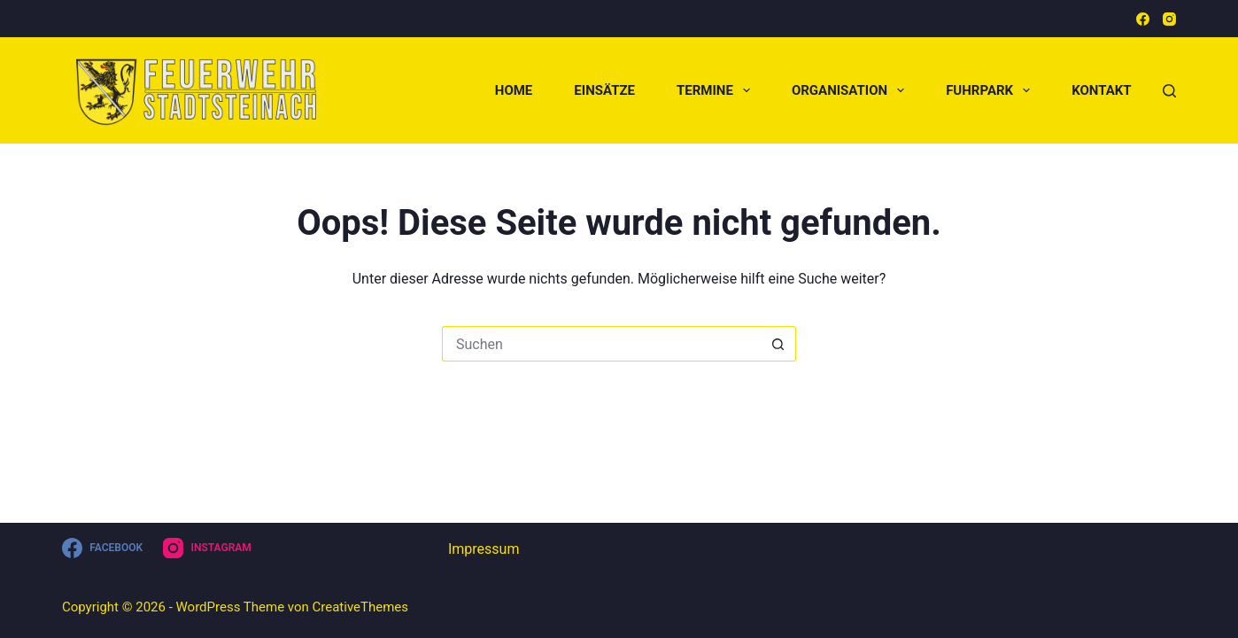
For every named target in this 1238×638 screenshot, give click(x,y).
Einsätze (604, 90)
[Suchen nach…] (601, 344)
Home (514, 90)
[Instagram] (1169, 19)
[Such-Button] (778, 344)
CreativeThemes (361, 607)
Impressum (484, 549)
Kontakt (1101, 90)
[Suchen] (1169, 90)
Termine (717, 90)
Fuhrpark (991, 90)
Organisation (851, 90)
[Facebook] (1142, 19)
